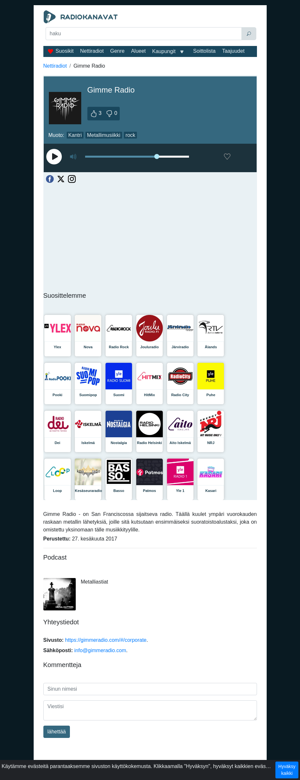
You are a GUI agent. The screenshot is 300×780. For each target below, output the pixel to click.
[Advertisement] (150, 57)
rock (130, 135)
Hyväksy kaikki (286, 770)
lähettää (57, 731)
